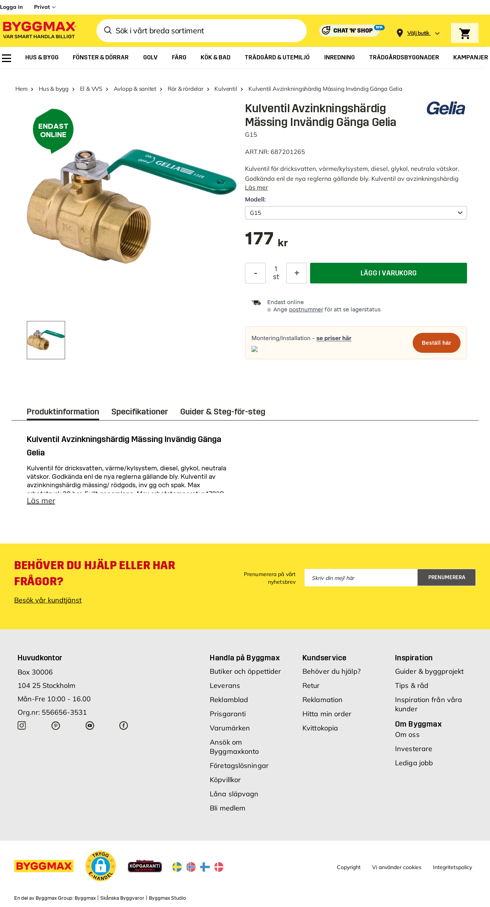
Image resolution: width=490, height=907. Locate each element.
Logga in (11, 6)
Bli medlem (227, 808)
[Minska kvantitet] (255, 273)
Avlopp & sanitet (135, 88)
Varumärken (230, 728)
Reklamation (322, 699)
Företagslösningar (239, 765)
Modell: (255, 199)
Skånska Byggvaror (122, 898)
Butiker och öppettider (245, 671)
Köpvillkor (225, 779)
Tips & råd (411, 685)
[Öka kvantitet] (296, 273)
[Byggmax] (39, 30)
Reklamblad (229, 699)
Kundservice (324, 657)
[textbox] (266, 242)
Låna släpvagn (234, 793)
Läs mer (256, 187)
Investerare (413, 748)
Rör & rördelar (185, 88)
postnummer (306, 309)
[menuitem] (6, 58)
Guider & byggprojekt (429, 671)
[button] (100, 866)
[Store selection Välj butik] (418, 33)
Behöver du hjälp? (331, 671)
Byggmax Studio (167, 898)
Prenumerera (447, 577)
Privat (42, 6)
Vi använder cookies (396, 867)
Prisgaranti (228, 713)
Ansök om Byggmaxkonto (234, 747)
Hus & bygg (54, 88)
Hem (21, 88)
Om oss (407, 734)
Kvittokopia (320, 728)
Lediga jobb (414, 762)
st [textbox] (276, 277)
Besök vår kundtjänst (48, 600)
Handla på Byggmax (245, 657)
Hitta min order (327, 713)
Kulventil (225, 88)
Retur (311, 685)
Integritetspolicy (452, 867)
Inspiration (414, 657)
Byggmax (85, 898)
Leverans (225, 685)
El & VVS (91, 88)
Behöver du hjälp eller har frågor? (94, 573)
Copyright (349, 867)
